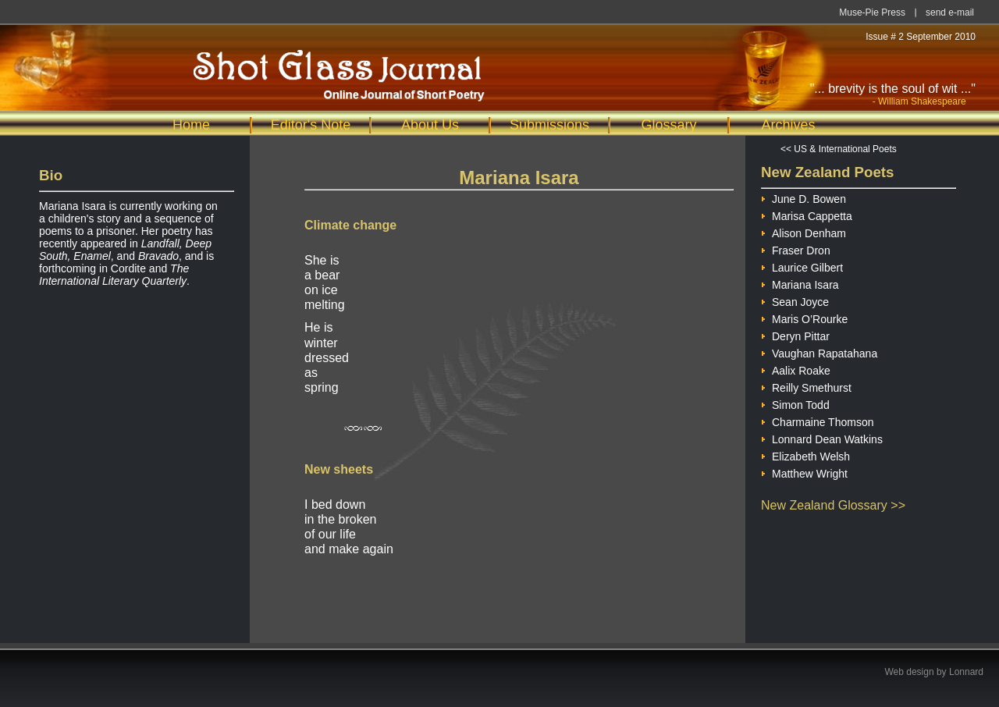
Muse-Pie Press (872, 12)
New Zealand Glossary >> (833, 505)
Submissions (549, 125)
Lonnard (966, 671)
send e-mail (950, 12)
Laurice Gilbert (802, 266)
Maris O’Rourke (804, 317)
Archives (788, 125)
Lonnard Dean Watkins (822, 437)
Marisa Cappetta (806, 214)
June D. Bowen (803, 197)
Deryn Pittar (795, 334)
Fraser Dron (795, 248)
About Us (430, 125)
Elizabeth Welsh (805, 454)
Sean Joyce (795, 300)
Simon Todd (795, 403)
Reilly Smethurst (806, 386)
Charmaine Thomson (817, 420)
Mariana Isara (800, 283)
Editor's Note (310, 125)
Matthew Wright (804, 472)
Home (191, 125)
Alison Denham (803, 231)
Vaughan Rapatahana (819, 351)
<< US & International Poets (838, 149)
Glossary (668, 125)
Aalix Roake (795, 369)
